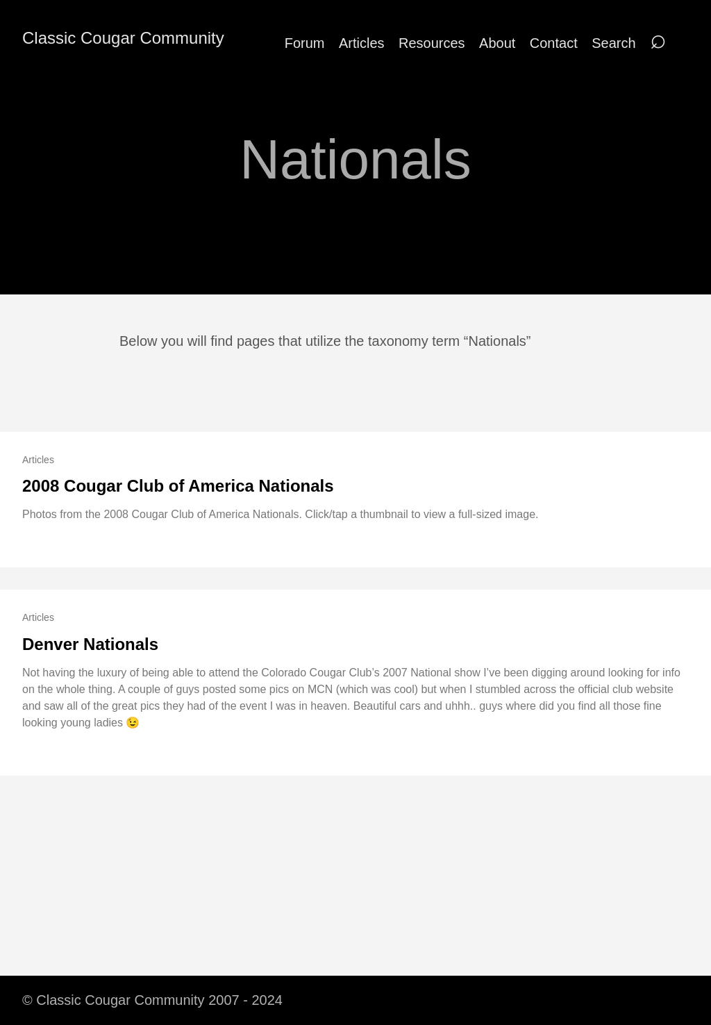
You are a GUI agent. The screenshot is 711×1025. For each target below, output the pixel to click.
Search (613, 43)
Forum (305, 43)
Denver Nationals (90, 644)
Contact (554, 43)
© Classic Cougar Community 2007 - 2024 (152, 1000)
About (497, 43)
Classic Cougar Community (123, 37)
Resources (432, 43)
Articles (362, 43)
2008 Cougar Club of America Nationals (178, 485)
